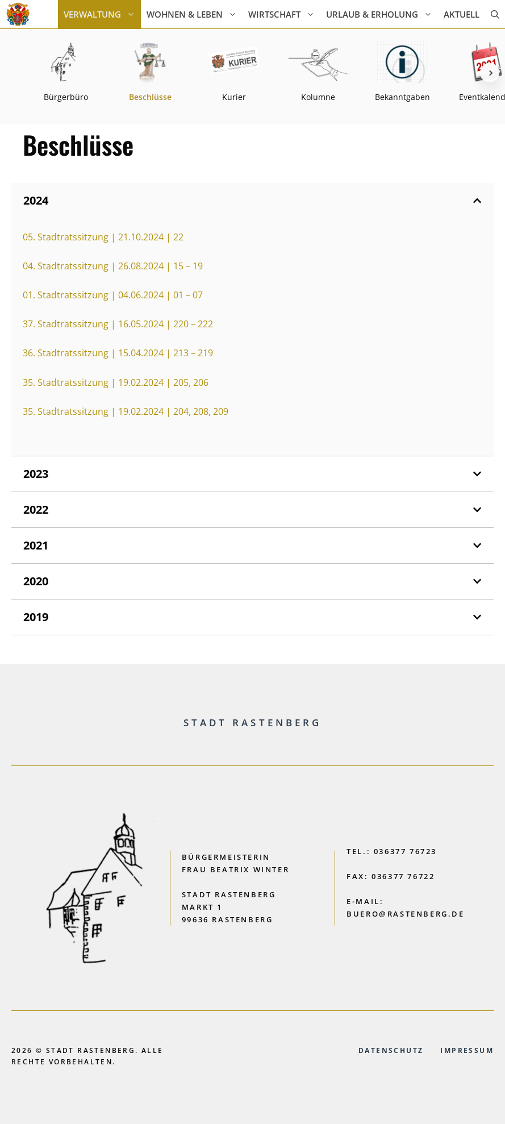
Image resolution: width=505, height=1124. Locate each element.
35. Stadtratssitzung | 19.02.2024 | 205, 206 (115, 382)
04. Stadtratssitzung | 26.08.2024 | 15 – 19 (113, 266)
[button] (495, 14)
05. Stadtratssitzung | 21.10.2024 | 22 (103, 237)
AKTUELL (461, 14)
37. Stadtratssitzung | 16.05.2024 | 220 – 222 (118, 324)
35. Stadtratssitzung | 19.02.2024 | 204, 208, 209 (125, 411)
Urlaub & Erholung (382, 14)
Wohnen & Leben (195, 14)
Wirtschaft (284, 14)
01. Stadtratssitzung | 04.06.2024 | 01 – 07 (113, 295)
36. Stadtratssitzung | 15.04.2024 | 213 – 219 (118, 353)
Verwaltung (102, 14)
